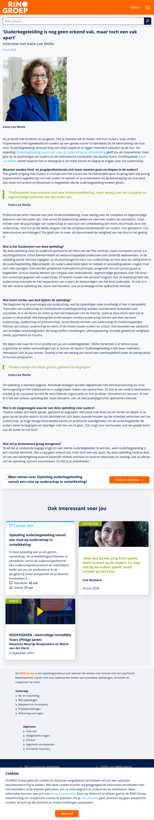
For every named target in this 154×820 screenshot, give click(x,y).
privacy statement (63, 794)
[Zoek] (147, 21)
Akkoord (67, 814)
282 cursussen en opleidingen (42, 766)
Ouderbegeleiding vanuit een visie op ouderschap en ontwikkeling (61, 152)
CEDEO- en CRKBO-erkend (116, 766)
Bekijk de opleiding (127, 479)
